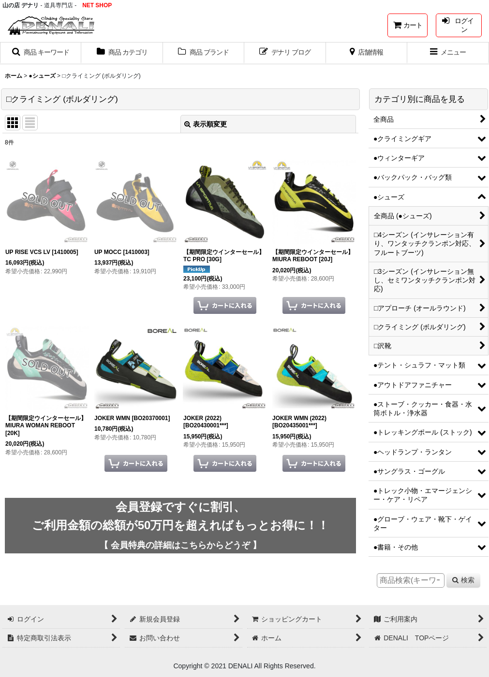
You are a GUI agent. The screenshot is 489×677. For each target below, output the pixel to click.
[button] (40, 53)
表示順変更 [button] (205, 124)
